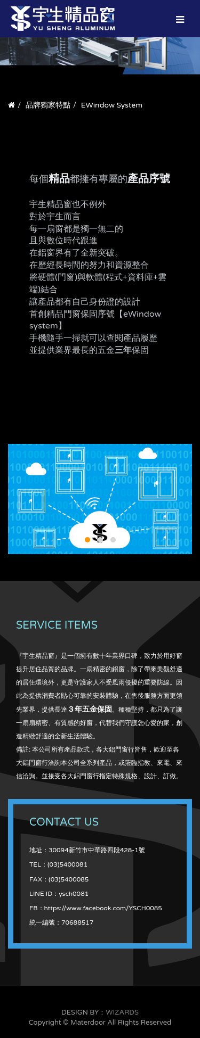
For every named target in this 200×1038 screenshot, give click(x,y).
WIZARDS (122, 1012)
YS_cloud (100, 499)
